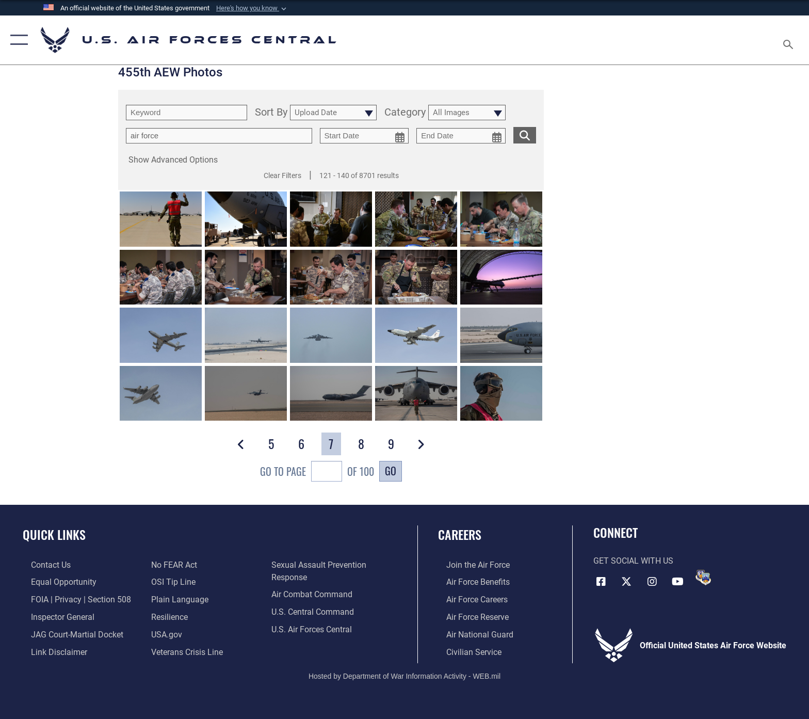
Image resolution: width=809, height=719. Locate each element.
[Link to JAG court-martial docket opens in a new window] (69, 633)
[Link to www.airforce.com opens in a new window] (469, 565)
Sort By (271, 112)
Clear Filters (282, 175)
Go (390, 470)
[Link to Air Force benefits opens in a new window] (469, 582)
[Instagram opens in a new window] (652, 580)
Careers (459, 534)
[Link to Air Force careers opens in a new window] (468, 599)
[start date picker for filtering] (364, 135)
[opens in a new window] (177, 599)
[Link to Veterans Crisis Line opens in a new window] (184, 651)
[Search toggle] (790, 40)
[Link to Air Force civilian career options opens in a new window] (465, 651)
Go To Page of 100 (317, 473)
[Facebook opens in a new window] (601, 580)
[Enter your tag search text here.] (219, 135)
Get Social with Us (633, 561)
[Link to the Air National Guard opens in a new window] (471, 633)
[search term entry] (186, 112)
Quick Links (54, 534)
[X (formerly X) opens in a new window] (626, 580)
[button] (252, 8)
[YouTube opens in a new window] (678, 580)
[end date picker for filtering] (461, 135)
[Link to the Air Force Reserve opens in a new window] (469, 616)
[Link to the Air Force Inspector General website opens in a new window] (54, 616)
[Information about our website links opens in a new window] (51, 651)
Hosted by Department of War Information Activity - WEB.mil (404, 675)
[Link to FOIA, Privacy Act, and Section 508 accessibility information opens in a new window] (73, 599)
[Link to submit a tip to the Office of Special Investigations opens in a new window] (171, 582)
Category (405, 112)
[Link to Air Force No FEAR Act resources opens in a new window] (172, 565)
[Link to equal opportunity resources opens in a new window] (55, 582)
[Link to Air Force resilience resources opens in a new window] (167, 616)
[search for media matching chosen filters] (524, 135)
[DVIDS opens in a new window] (703, 577)
